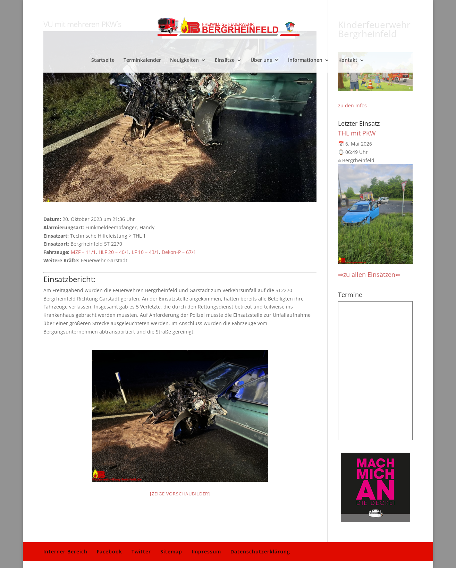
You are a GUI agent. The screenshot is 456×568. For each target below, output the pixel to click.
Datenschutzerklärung (260, 551)
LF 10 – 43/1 (145, 252)
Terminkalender (142, 60)
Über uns (261, 60)
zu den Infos (352, 105)
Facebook (109, 551)
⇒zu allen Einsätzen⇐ (369, 274)
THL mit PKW (357, 133)
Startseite (103, 60)
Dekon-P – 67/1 (179, 252)
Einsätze (225, 60)
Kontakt (347, 60)
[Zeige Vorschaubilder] (180, 494)
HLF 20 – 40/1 (114, 252)
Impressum (206, 551)
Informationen (305, 60)
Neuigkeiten (184, 60)
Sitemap (171, 551)
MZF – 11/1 (83, 252)
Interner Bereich (65, 551)
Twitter (141, 551)
